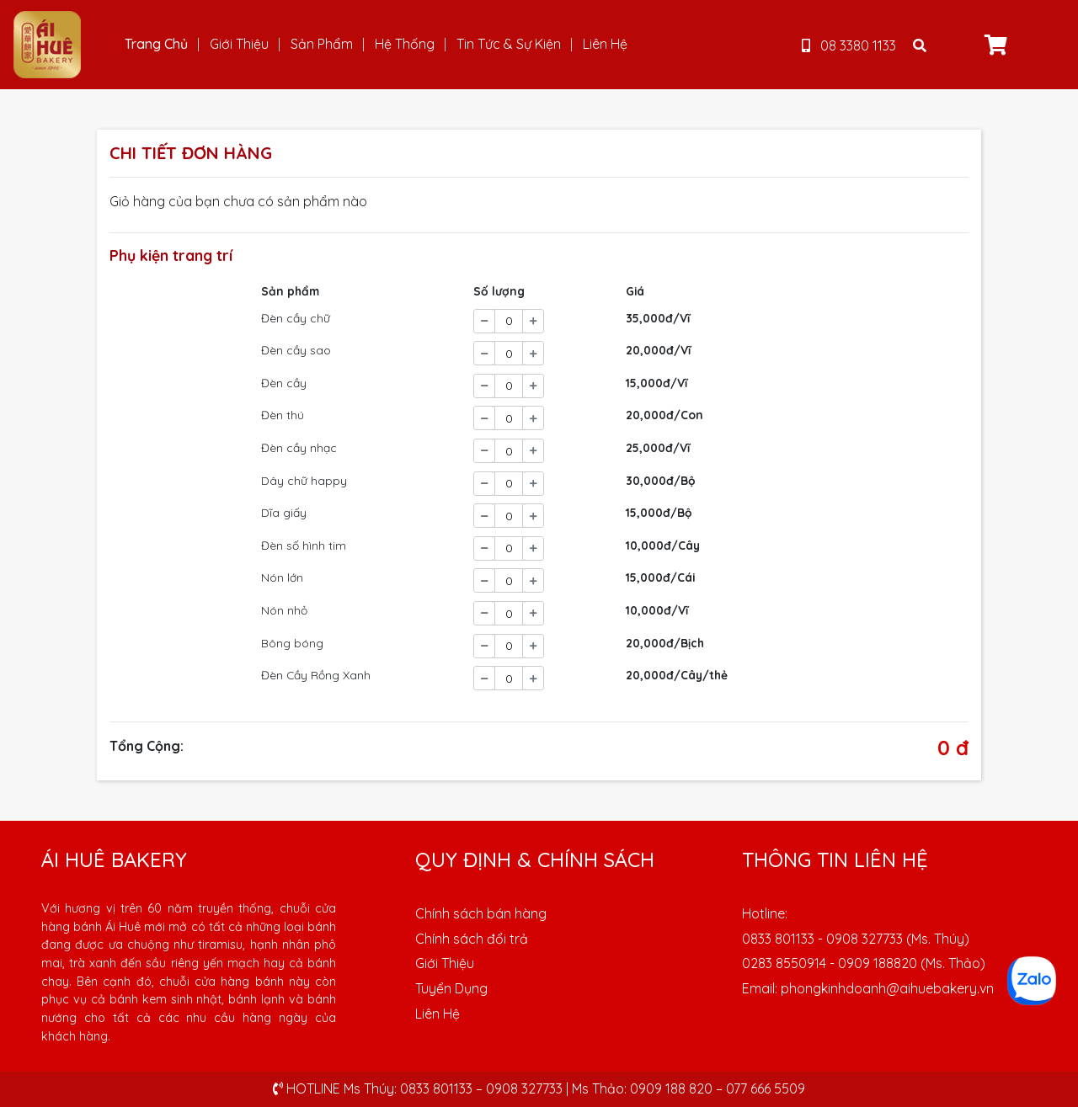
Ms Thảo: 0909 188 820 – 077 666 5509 (688, 1088)
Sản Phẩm (322, 43)
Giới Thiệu (239, 43)
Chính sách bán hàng (481, 913)
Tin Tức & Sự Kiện (508, 43)
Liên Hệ (605, 43)
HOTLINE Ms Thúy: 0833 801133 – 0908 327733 (418, 1088)
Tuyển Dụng (451, 988)
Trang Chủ (156, 43)
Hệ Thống (405, 43)
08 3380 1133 (849, 45)
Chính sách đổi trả (471, 938)
